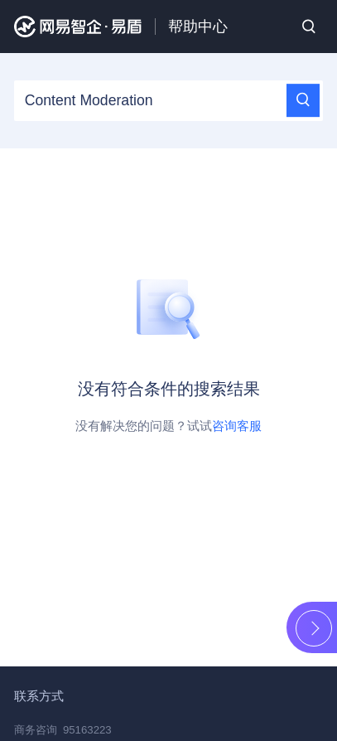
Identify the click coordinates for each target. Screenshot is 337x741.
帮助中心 (198, 26)
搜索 (308, 26)
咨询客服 (237, 426)
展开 (314, 628)
